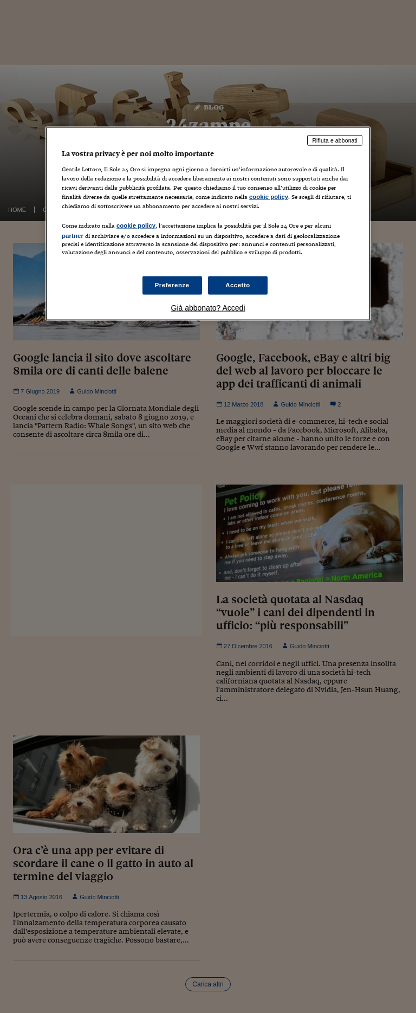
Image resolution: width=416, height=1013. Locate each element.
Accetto (237, 284)
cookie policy (268, 196)
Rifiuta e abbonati (335, 140)
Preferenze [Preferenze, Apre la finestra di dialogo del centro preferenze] (172, 284)
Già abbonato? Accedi (208, 307)
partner (72, 236)
